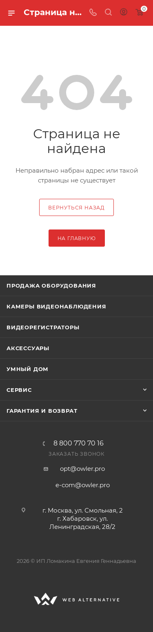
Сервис (19, 390)
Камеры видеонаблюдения (56, 306)
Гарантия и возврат (42, 410)
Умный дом (28, 369)
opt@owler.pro (82, 468)
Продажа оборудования (51, 285)
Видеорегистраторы (43, 327)
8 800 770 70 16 (78, 443)
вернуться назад (76, 208)
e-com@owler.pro (82, 485)
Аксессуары (28, 348)
